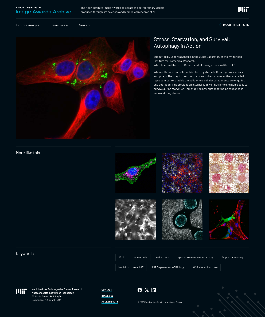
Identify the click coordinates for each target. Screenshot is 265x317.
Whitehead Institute (205, 267)
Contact (107, 289)
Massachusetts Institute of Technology (53, 292)
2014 (121, 257)
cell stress (162, 257)
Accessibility (110, 301)
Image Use (107, 295)
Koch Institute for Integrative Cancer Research (57, 289)
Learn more (59, 25)
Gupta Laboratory (232, 257)
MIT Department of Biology (168, 267)
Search (84, 25)
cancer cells (140, 257)
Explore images (27, 25)
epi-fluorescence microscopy (195, 257)
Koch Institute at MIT (130, 267)
